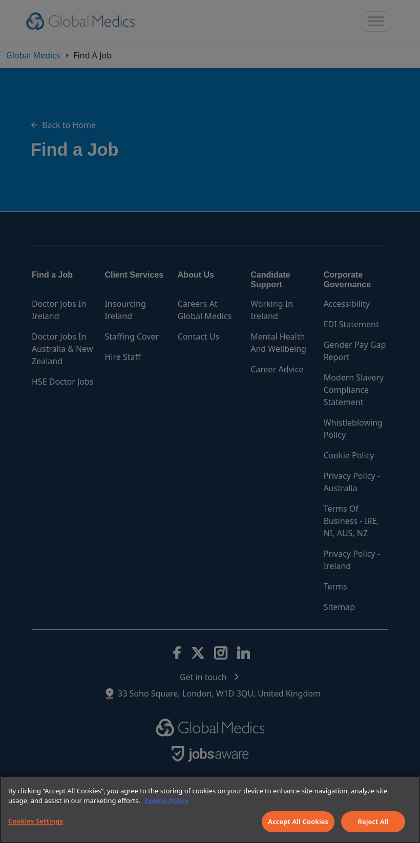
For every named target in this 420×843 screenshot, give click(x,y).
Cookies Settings (35, 821)
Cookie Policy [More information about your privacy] (166, 800)
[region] (210, 809)
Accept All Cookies (298, 821)
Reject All (373, 821)
